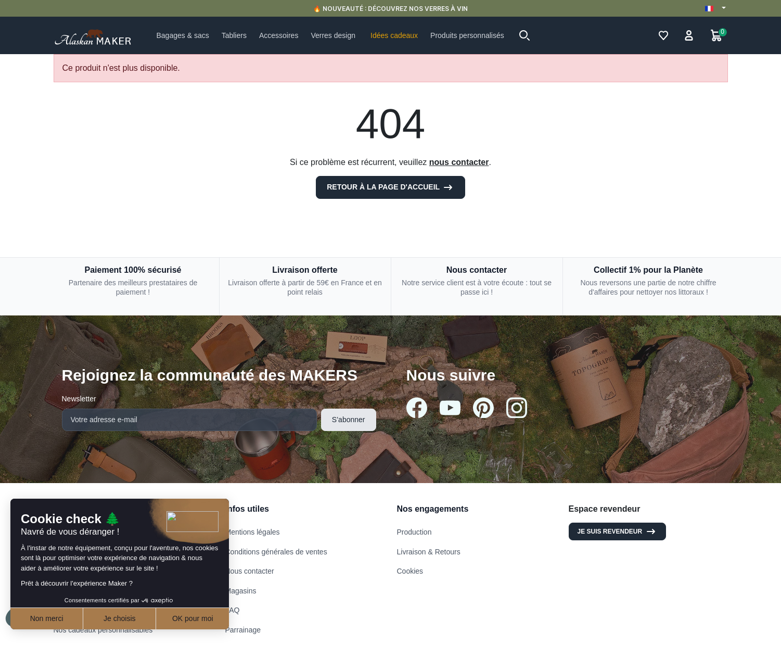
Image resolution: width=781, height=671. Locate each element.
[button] (524, 35)
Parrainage (243, 630)
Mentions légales (252, 532)
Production (414, 532)
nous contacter (459, 162)
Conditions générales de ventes (276, 552)
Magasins (241, 591)
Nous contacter (249, 571)
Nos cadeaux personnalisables (103, 630)
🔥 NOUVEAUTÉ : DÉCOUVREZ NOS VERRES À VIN (390, 8)
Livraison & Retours (428, 552)
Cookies (410, 571)
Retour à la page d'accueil (390, 187)
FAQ (232, 610)
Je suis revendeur (618, 531)
